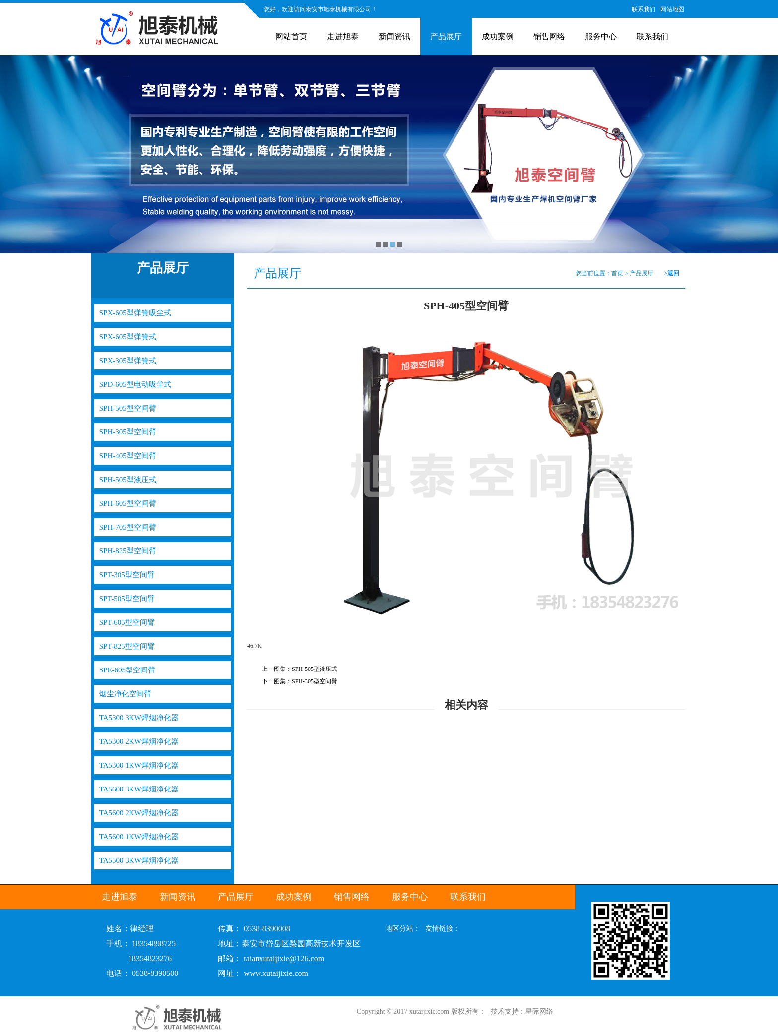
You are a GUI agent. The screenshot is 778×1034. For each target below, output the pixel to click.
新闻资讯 (394, 36)
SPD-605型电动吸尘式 (135, 384)
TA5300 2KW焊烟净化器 (139, 741)
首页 (617, 273)
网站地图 (672, 9)
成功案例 (498, 36)
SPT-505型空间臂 (127, 599)
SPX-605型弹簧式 (127, 337)
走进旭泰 (343, 36)
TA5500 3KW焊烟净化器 (139, 860)
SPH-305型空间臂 (127, 432)
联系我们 (643, 9)
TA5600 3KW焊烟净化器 (139, 789)
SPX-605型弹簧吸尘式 (135, 313)
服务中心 (601, 36)
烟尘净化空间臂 (125, 694)
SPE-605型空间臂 (127, 670)
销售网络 (549, 36)
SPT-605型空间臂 (127, 622)
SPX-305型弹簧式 (127, 361)
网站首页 (291, 36)
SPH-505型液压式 (127, 480)
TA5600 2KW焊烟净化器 (139, 813)
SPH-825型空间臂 (127, 551)
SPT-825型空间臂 (127, 646)
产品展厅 (446, 36)
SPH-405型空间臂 (127, 456)
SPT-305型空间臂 (127, 575)
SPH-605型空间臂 (127, 503)
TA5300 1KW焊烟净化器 (139, 765)
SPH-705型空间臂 (127, 527)
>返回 (671, 273)
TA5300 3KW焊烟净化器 (139, 718)
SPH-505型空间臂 (127, 408)
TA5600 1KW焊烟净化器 (139, 837)
